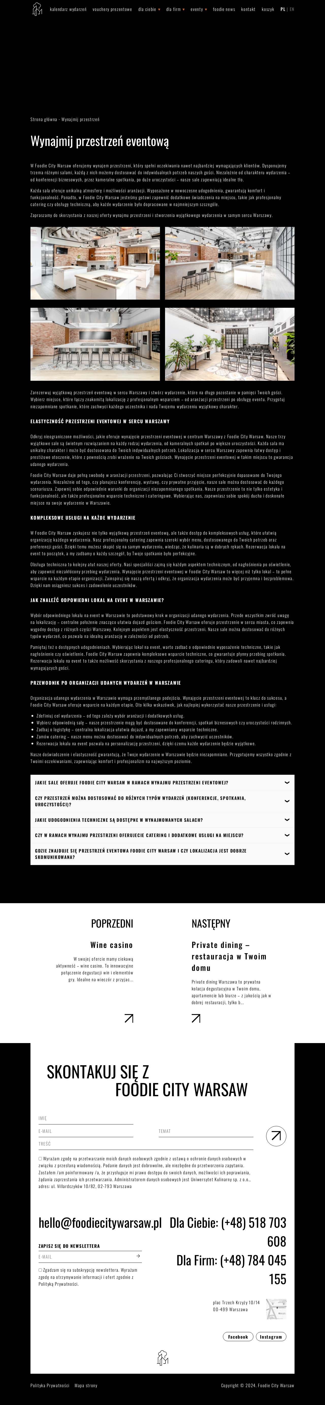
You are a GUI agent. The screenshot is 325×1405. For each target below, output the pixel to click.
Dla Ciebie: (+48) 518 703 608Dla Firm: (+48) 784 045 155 (228, 1250)
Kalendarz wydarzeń (68, 9)
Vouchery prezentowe (112, 9)
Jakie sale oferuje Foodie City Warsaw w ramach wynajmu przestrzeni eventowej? (132, 782)
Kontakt (248, 9)
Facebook (238, 1337)
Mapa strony (86, 1385)
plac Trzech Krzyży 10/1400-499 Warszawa (249, 1309)
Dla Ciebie (147, 9)
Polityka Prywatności (50, 1385)
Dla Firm (173, 9)
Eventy (197, 9)
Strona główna (43, 119)
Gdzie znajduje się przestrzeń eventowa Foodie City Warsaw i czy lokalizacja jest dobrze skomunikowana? (141, 853)
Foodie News (224, 9)
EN (292, 9)
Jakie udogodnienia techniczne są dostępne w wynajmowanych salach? (119, 820)
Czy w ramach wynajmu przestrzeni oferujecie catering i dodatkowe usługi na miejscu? (139, 835)
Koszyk (268, 9)
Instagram (271, 1337)
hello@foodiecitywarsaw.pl (90, 1221)
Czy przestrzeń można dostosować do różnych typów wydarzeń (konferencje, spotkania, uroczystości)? (140, 801)
